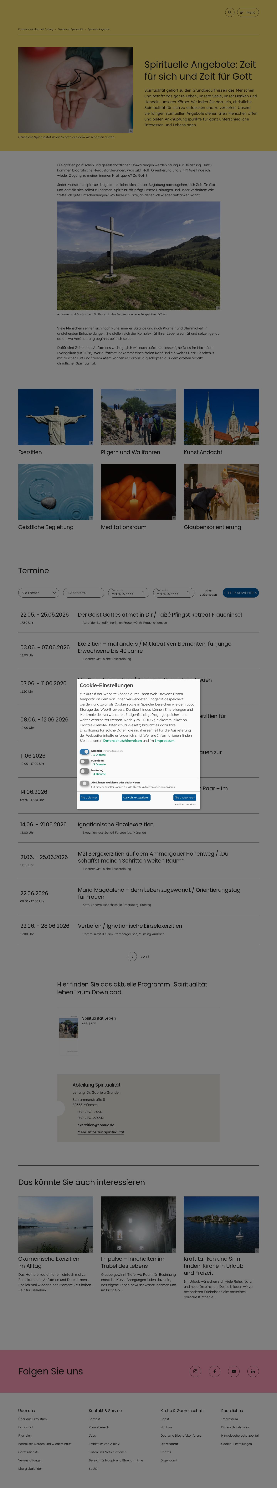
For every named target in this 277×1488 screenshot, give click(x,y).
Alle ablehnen (89, 797)
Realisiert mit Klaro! (185, 804)
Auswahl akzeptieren (136, 797)
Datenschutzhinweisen (122, 740)
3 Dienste (98, 755)
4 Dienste (98, 774)
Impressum (165, 740)
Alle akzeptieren (185, 797)
